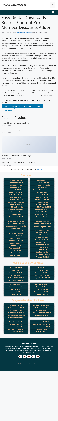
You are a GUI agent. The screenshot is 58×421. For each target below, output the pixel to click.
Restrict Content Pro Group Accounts (14, 130)
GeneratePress (42, 169)
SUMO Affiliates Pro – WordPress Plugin (15, 123)
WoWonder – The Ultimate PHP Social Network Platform (21, 162)
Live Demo (8, 110)
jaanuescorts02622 (24, 32)
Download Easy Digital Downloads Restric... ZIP (22, 106)
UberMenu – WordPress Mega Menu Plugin (16, 156)
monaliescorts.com (14, 5)
